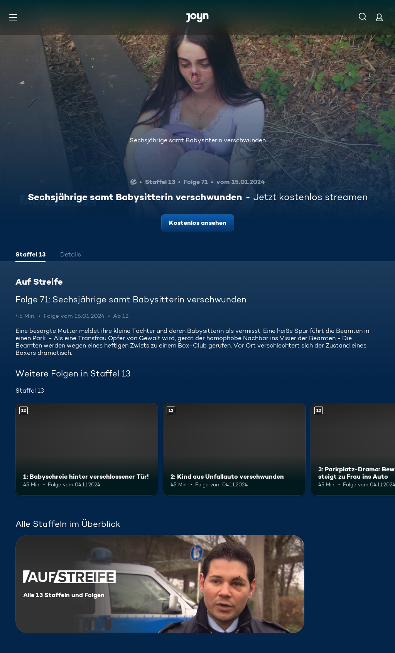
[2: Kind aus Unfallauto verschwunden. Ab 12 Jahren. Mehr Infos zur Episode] (234, 449)
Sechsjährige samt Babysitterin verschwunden (198, 140)
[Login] (379, 17)
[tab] (30, 255)
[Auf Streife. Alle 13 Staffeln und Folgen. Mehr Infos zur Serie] (159, 584)
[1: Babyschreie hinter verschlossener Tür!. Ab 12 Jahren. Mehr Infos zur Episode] (86, 449)
